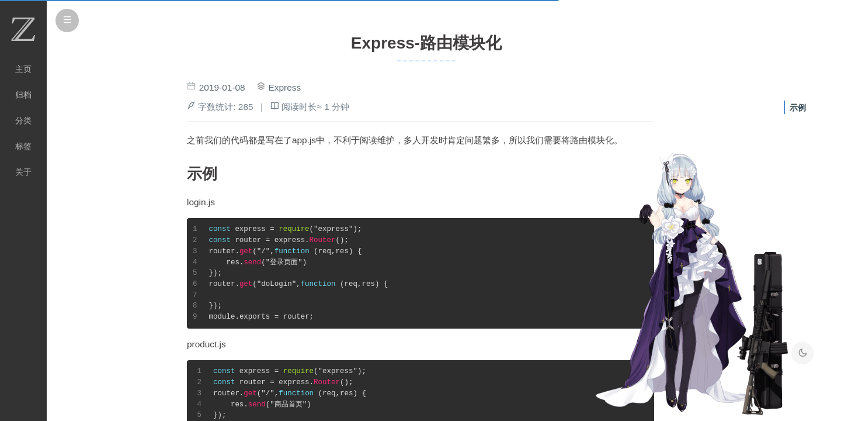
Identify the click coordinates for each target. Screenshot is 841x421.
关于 (23, 172)
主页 (23, 69)
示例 (798, 107)
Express (285, 87)
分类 (23, 120)
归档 (23, 94)
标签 (23, 146)
